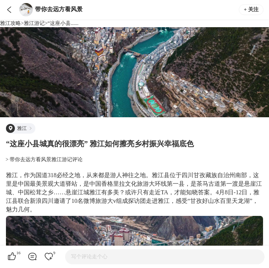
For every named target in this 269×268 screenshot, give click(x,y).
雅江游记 (34, 23)
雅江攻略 (10, 23)
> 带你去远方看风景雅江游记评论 (44, 159)
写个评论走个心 (89, 256)
